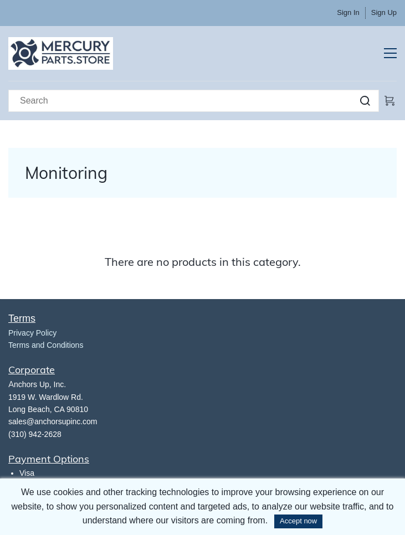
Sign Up (384, 12)
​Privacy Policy (32, 332)
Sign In (348, 12)
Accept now (298, 521)
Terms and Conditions (45, 345)
